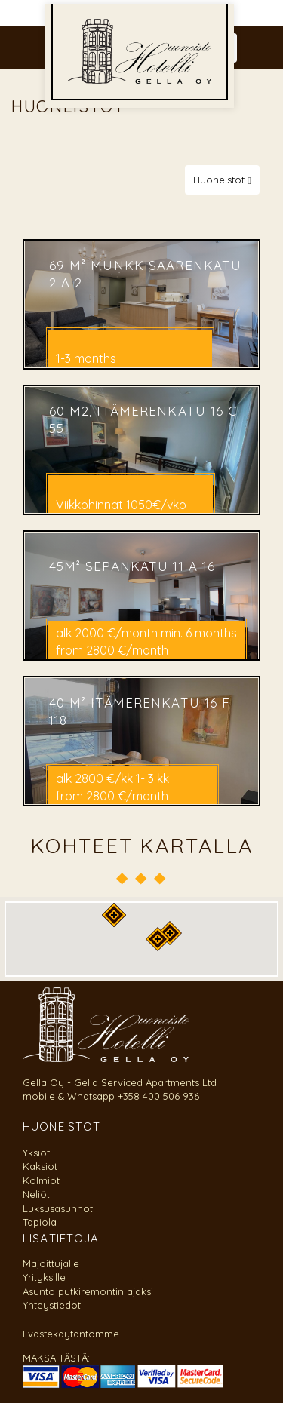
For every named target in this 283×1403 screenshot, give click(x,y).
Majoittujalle (51, 1263)
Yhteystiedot (52, 1305)
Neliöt (36, 1194)
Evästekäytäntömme (71, 1334)
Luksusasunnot (58, 1208)
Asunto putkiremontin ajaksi (88, 1291)
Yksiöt (36, 1153)
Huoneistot (222, 179)
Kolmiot (41, 1180)
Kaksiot (40, 1166)
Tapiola (40, 1222)
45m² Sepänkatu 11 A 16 (132, 565)
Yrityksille (44, 1277)
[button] (158, 939)
